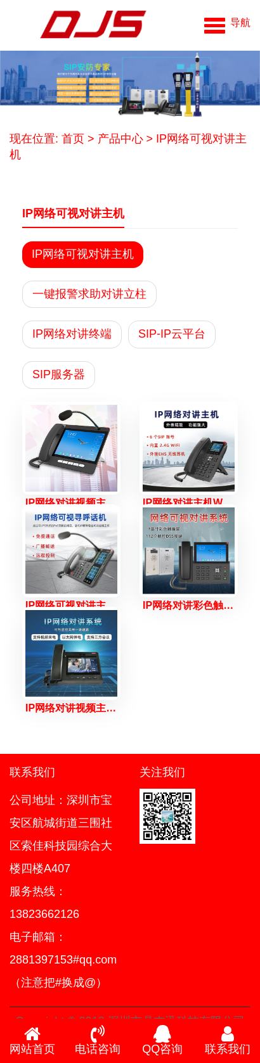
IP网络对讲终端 (72, 334)
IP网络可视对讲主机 (83, 254)
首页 (73, 138)
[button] (227, 22)
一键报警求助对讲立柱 (89, 294)
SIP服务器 (58, 374)
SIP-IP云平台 (171, 334)
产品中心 (120, 138)
